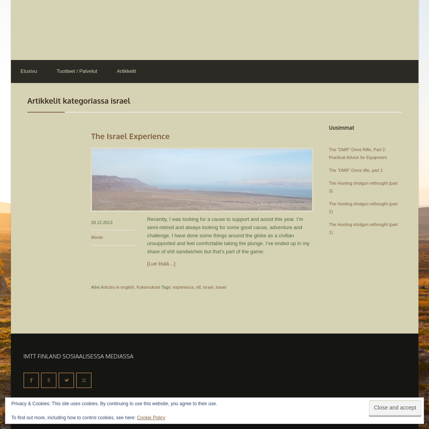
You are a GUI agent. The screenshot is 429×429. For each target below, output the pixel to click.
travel (221, 287)
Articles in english (117, 287)
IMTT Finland (40, 29)
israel (208, 287)
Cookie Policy (151, 417)
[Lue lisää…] (161, 264)
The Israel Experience (130, 136)
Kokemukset (148, 287)
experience (183, 287)
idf (198, 287)
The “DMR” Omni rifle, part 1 (356, 170)
